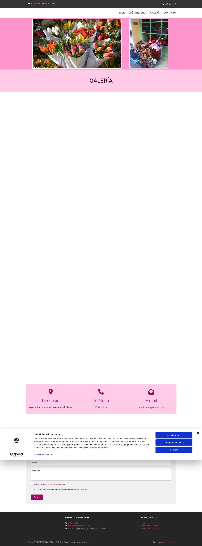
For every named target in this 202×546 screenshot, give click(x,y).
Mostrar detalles (41, 541)
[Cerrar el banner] (198, 519)
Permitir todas (173, 521)
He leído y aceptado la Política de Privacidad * (50, 482)
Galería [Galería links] (155, 11)
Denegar (174, 536)
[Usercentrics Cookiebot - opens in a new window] (16, 541)
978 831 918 (170, 4)
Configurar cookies (174, 529)
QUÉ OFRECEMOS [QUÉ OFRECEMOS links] (138, 11)
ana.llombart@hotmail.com (43, 3)
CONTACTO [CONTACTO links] (170, 11)
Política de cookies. (99, 534)
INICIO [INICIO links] (121, 11)
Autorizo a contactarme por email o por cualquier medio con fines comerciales (61, 487)
